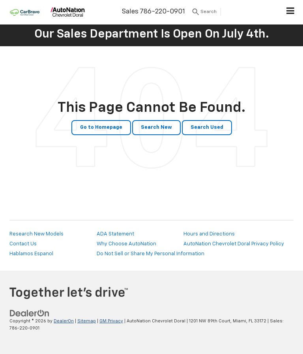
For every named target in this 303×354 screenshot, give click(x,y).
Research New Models (36, 234)
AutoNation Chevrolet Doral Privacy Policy (233, 244)
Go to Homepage (101, 127)
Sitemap (86, 321)
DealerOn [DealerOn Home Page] (64, 321)
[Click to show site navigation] (290, 12)
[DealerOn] (29, 313)
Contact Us (23, 244)
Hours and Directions (209, 234)
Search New (156, 127)
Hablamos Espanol (31, 253)
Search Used (207, 127)
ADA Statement (115, 234)
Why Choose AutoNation (126, 244)
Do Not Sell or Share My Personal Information (150, 253)
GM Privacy (111, 321)
